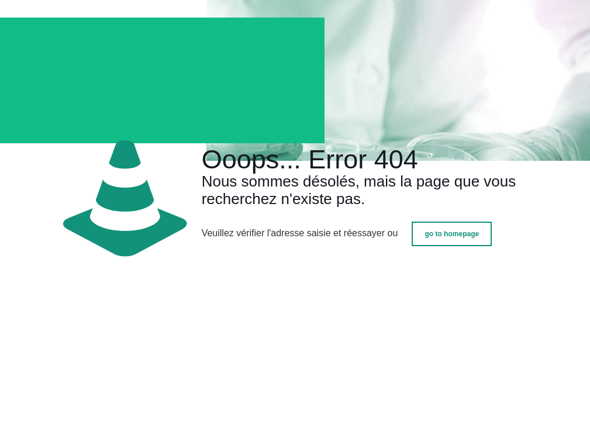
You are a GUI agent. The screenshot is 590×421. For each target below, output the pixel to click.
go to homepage (452, 234)
